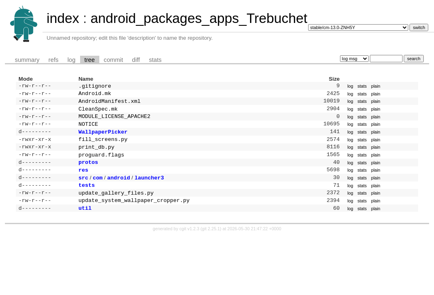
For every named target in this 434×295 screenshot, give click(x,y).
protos (88, 171)
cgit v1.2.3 (189, 242)
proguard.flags (101, 162)
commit (113, 60)
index (63, 18)
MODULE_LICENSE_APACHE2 (114, 120)
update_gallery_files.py (116, 205)
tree (90, 60)
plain (375, 86)
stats (155, 60)
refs (53, 60)
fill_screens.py (103, 145)
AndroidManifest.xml (109, 103)
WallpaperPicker (103, 137)
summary (27, 60)
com (98, 188)
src (83, 188)
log (71, 60)
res (83, 179)
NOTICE (88, 128)
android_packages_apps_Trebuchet (198, 18)
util (85, 221)
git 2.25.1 (211, 242)
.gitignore (94, 86)
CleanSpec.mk (98, 112)
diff (136, 60)
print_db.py (96, 154)
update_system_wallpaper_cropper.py (134, 213)
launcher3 (149, 188)
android (118, 188)
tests (86, 196)
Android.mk (94, 94)
